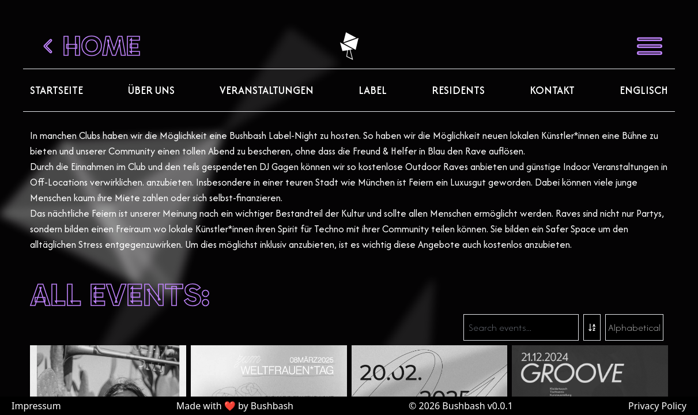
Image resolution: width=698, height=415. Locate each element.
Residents (458, 90)
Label (373, 90)
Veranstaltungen (267, 90)
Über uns (151, 90)
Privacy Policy (657, 405)
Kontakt (552, 90)
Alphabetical (634, 327)
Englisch (644, 90)
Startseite (56, 90)
